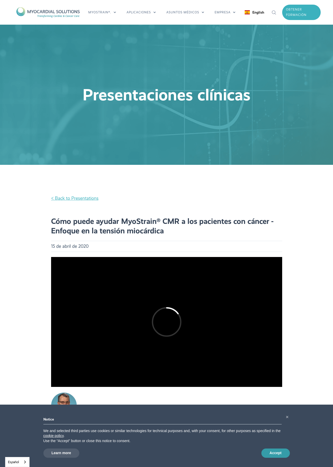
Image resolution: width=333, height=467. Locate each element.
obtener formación (296, 12)
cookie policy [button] (53, 436)
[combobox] (17, 462)
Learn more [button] (61, 453)
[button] (102, 12)
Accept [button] (276, 453)
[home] (48, 12)
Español (13, 462)
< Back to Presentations (75, 198)
